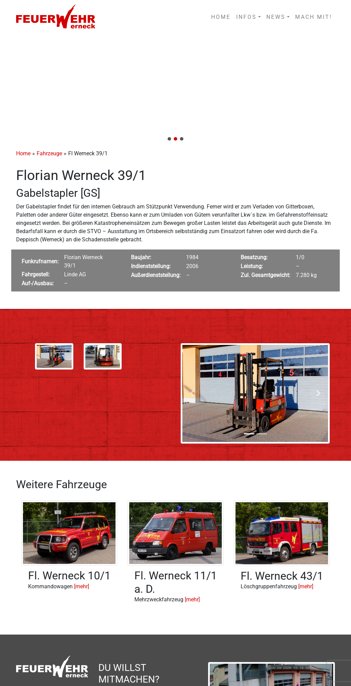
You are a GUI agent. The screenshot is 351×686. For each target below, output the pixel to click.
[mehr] (81, 586)
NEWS (276, 17)
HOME (221, 17)
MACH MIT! (313, 17)
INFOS (246, 17)
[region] (175, 89)
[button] (175, 89)
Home (23, 153)
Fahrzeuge (49, 153)
